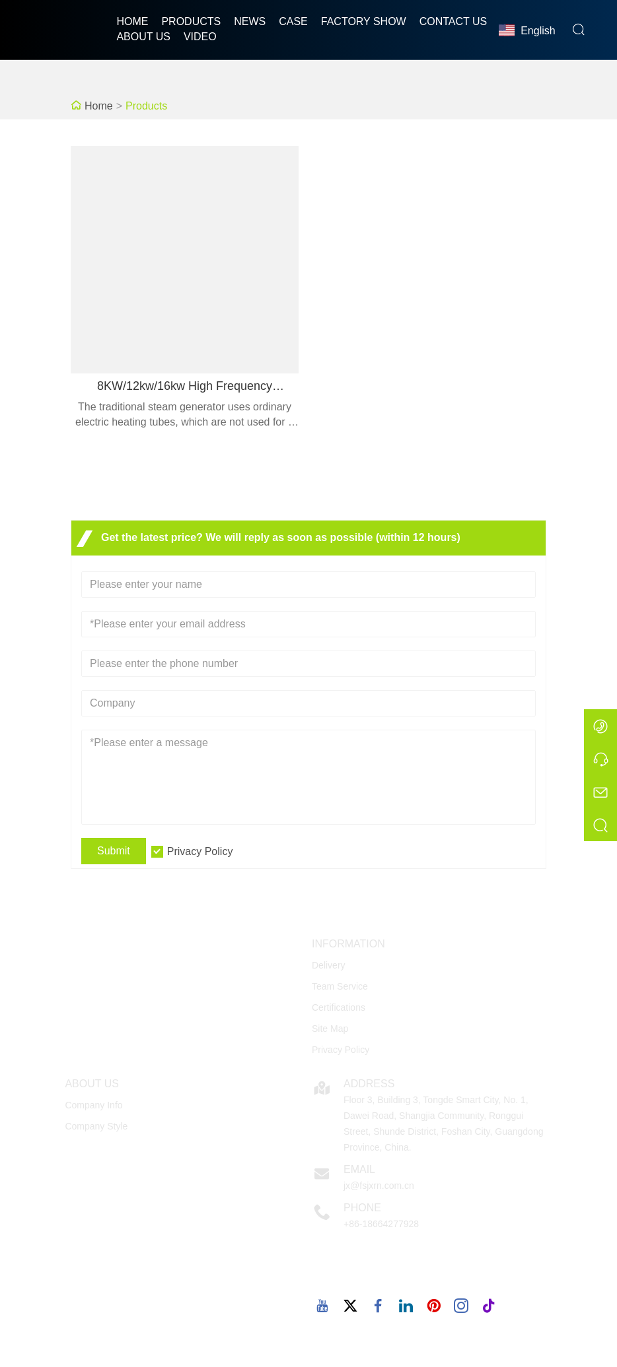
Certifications (338, 1007)
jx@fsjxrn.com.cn (379, 1185)
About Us (143, 36)
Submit (113, 850)
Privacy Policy (200, 851)
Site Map (330, 1028)
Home (132, 21)
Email (359, 1169)
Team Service (340, 986)
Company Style (96, 1126)
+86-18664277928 (381, 1224)
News (250, 21)
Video (200, 36)
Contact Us (453, 21)
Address (369, 1083)
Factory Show (363, 21)
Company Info (93, 1105)
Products (191, 21)
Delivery (328, 965)
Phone (362, 1207)
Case (293, 21)
